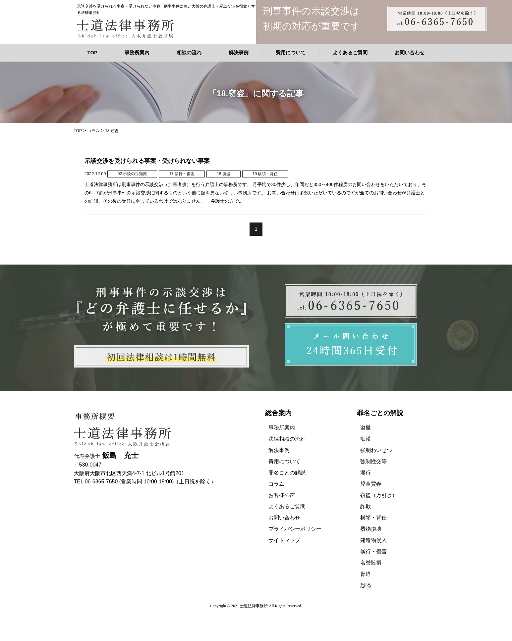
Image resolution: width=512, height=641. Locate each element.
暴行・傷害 (373, 551)
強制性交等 (373, 461)
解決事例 (239, 52)
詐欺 (365, 506)
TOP (92, 52)
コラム (276, 484)
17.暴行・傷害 (182, 174)
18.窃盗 (223, 174)
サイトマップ (284, 540)
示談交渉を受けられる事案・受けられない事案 (147, 161)
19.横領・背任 (265, 174)
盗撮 (365, 427)
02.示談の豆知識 (132, 174)
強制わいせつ (376, 450)
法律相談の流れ (287, 439)
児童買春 (370, 484)
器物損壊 (370, 529)
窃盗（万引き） (378, 495)
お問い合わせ (410, 52)
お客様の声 (281, 495)
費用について (291, 52)
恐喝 (365, 585)
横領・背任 (373, 517)
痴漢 (365, 439)
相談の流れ (189, 52)
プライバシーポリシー (294, 529)
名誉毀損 (370, 563)
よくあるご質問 (350, 52)
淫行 (365, 472)
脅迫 (365, 574)
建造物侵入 (373, 540)
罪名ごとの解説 (287, 472)
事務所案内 (137, 52)
